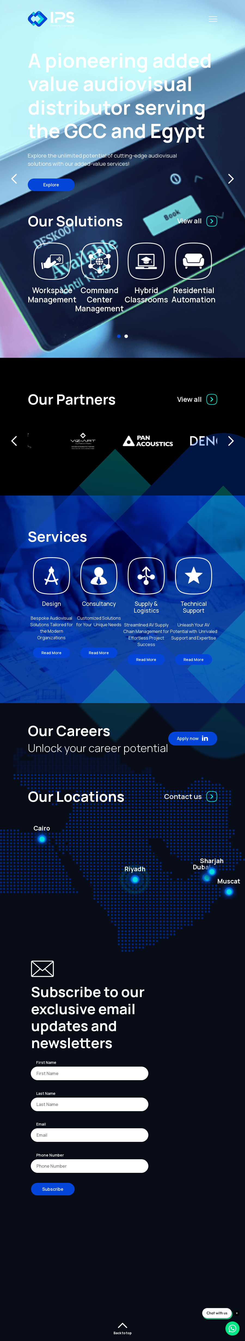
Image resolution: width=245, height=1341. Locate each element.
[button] (118, 336)
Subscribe (52, 1189)
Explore (51, 185)
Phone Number (50, 1155)
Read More (51, 652)
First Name (46, 1062)
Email (41, 1124)
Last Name (46, 1093)
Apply (193, 738)
